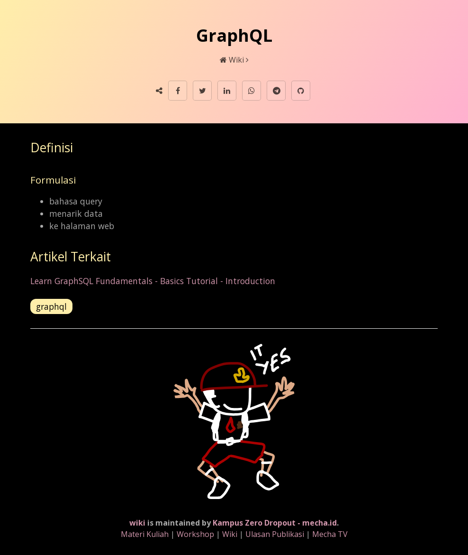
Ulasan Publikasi (274, 534)
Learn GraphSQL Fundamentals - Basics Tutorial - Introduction (152, 281)
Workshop (195, 534)
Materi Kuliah (145, 534)
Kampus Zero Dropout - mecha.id (275, 523)
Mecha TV (330, 534)
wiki (137, 523)
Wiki (236, 60)
